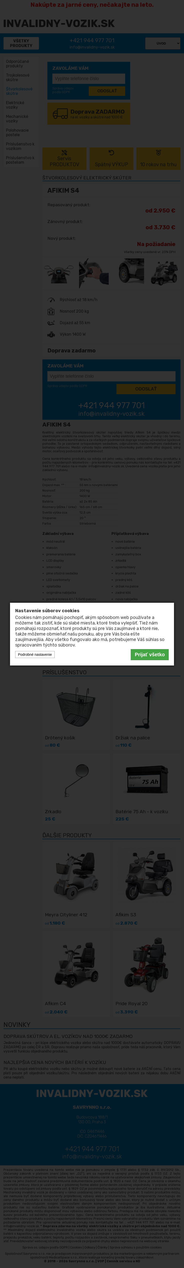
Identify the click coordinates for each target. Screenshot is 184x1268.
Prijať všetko (150, 654)
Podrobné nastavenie (35, 655)
